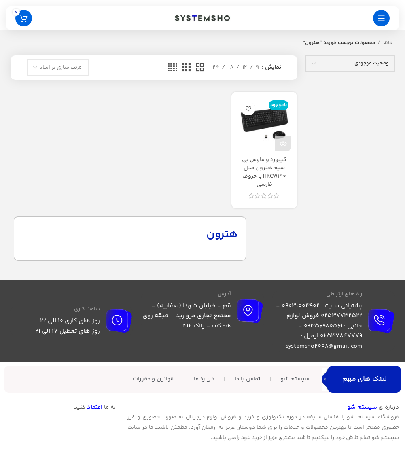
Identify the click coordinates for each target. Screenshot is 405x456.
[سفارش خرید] (58, 67)
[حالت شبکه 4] (172, 68)
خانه (387, 43)
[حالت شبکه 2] (200, 68)
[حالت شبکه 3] (186, 68)
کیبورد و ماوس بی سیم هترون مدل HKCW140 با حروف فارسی (264, 172)
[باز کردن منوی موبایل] (381, 18)
